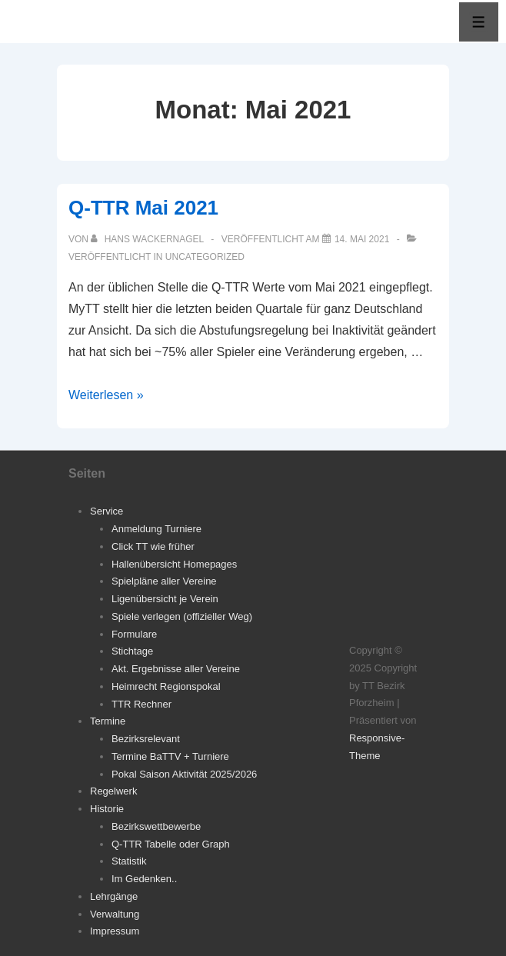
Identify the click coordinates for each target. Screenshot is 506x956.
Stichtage (132, 651)
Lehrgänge (114, 896)
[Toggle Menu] (478, 22)
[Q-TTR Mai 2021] (362, 239)
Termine (107, 721)
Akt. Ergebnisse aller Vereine (176, 669)
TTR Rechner (141, 704)
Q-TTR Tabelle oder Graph (171, 844)
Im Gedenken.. (144, 878)
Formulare (134, 634)
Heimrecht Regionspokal (166, 686)
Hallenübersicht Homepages (174, 564)
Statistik (129, 861)
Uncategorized (205, 256)
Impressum (114, 931)
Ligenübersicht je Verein (165, 599)
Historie (107, 808)
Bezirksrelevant (146, 738)
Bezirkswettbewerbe (156, 826)
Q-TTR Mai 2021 (143, 207)
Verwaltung (114, 914)
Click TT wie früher (153, 546)
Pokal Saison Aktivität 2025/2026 (184, 774)
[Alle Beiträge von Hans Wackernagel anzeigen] (148, 239)
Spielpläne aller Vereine (164, 581)
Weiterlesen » (106, 394)
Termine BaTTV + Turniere (170, 756)
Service (106, 511)
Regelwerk (113, 791)
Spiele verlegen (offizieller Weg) (182, 616)
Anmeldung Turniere (156, 529)
